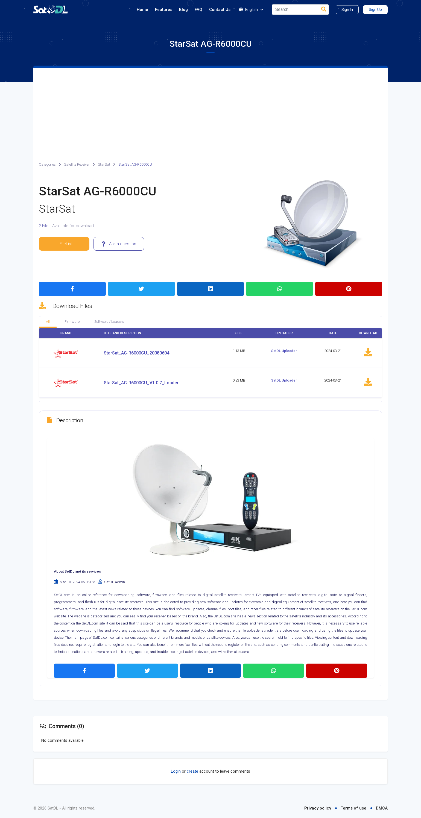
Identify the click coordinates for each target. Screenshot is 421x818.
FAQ (198, 9)
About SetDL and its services (77, 571)
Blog (183, 9)
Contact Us (219, 9)
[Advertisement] (210, 109)
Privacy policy (317, 808)
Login (176, 771)
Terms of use (353, 808)
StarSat (104, 164)
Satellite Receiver (77, 164)
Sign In (347, 9)
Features (163, 9)
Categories (47, 164)
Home (142, 9)
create (192, 771)
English (251, 10)
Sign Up (375, 9)
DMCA (382, 808)
